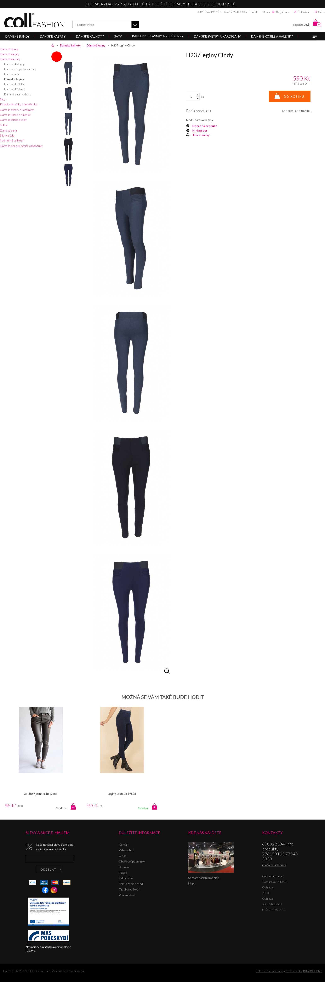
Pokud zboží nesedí (131, 884)
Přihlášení (303, 12)
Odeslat (48, 869)
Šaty (2, 99)
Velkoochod (126, 850)
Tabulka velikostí (129, 889)
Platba (123, 872)
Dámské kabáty (9, 54)
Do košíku (294, 96)
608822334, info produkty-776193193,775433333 (280, 851)
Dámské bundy (9, 49)
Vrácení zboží (127, 895)
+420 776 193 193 (209, 12)
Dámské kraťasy (14, 89)
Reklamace (126, 878)
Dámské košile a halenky (15, 114)
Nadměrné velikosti (12, 140)
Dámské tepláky (14, 84)
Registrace (282, 12)
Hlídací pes (199, 130)
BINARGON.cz (312, 971)
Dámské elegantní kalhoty (20, 69)
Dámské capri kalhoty (17, 94)
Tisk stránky (201, 135)
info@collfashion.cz (274, 865)
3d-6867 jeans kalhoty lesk (40, 794)
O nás (266, 12)
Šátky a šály (7, 135)
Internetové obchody (269, 971)
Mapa (191, 883)
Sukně (4, 125)
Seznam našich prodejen (203, 878)
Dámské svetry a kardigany (17, 109)
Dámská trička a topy (13, 119)
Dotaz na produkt (204, 126)
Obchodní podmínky (132, 861)
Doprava (124, 867)
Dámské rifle (12, 74)
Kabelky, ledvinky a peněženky (18, 104)
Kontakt (254, 12)
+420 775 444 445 (235, 12)
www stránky (293, 971)
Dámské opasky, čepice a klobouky (21, 146)
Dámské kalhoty (10, 59)
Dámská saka (8, 130)
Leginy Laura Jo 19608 (122, 794)
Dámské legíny (14, 79)
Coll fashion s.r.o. (34, 20)
